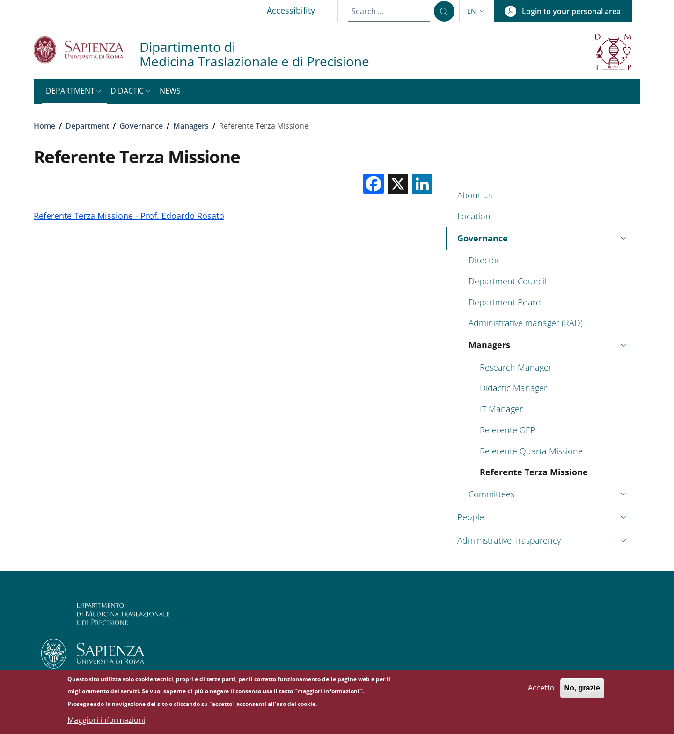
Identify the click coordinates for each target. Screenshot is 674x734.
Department (87, 126)
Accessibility (291, 10)
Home (44, 126)
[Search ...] (444, 11)
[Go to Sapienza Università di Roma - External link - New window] (86, 50)
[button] (477, 11)
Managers (191, 126)
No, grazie (582, 692)
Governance (141, 126)
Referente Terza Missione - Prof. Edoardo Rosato (129, 215)
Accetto (541, 692)
